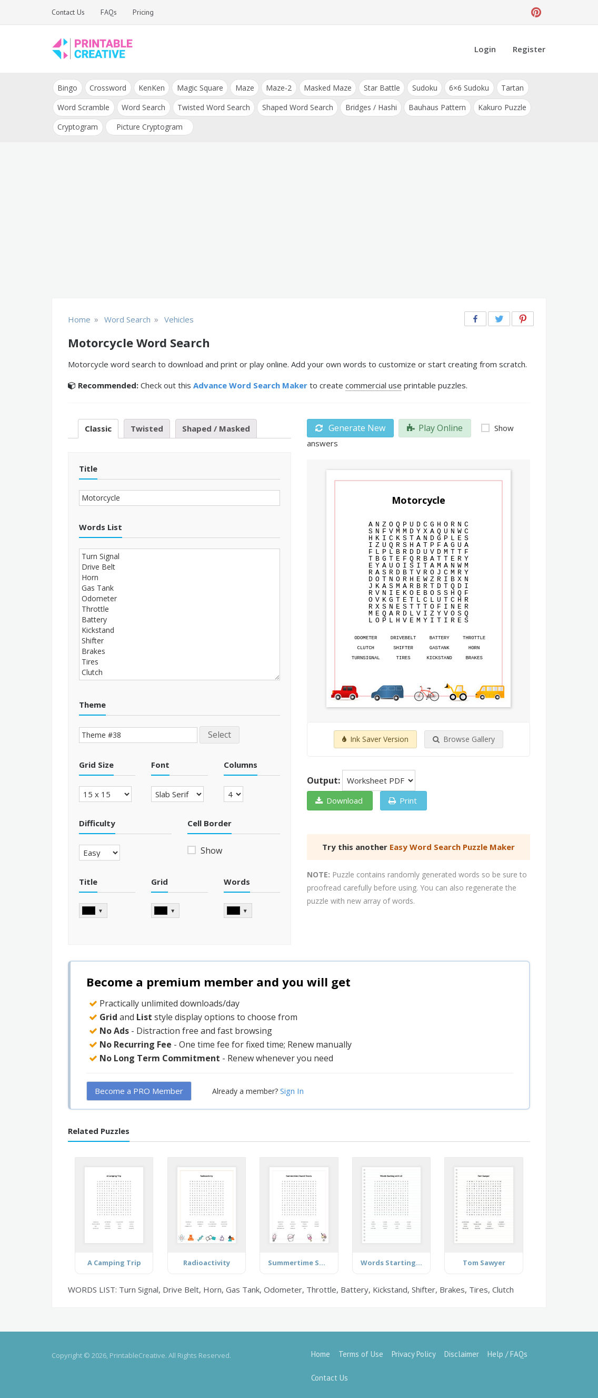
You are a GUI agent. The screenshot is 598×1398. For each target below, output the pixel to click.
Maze (242, 87)
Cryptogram (77, 125)
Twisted (147, 426)
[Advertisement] (299, 219)
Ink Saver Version (375, 737)
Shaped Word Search (296, 106)
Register (529, 49)
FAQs (109, 12)
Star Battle (379, 87)
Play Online (435, 426)
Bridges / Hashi (369, 106)
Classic (98, 426)
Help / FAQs (507, 1352)
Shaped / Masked (216, 426)
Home (320, 1352)
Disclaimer (461, 1352)
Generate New (350, 426)
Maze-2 (277, 87)
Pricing (143, 12)
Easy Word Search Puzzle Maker (452, 845)
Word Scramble (83, 106)
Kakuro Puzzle (499, 106)
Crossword (107, 87)
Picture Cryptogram (149, 125)
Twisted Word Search (212, 106)
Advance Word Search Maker (250, 383)
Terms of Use (360, 1352)
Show (210, 848)
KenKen (150, 87)
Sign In (292, 1088)
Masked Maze (325, 87)
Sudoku (421, 87)
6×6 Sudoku (465, 87)
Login (485, 49)
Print (402, 799)
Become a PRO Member (139, 1088)
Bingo (67, 87)
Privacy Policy (414, 1352)
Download (339, 799)
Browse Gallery (464, 737)
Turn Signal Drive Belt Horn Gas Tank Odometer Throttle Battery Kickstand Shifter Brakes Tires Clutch (179, 612)
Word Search (143, 106)
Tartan (508, 87)
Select (219, 732)
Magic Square (198, 87)
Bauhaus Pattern (435, 106)
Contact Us (68, 12)
